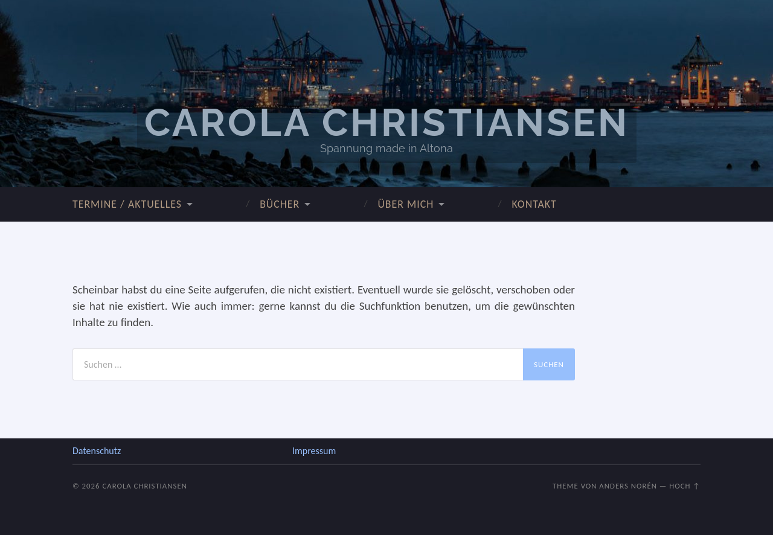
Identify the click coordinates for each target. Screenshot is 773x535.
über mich (405, 204)
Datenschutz (96, 451)
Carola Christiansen (386, 122)
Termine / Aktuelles (127, 204)
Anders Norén (628, 485)
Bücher (280, 204)
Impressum (314, 451)
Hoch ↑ (685, 485)
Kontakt (534, 204)
